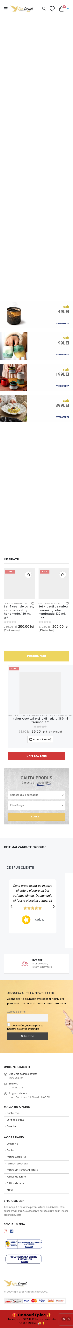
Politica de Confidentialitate (22, 1170)
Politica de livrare (16, 1176)
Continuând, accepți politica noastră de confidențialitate (25, 1027)
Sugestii (36, 816)
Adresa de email (16, 1011)
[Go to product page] (19, 583)
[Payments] (35, 1300)
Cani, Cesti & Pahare (13, 603)
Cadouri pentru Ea (58, 715)
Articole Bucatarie (17, 715)
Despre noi (12, 1143)
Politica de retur (15, 1183)
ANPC (10, 1190)
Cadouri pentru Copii (37, 715)
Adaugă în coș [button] (28, 574)
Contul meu (13, 1113)
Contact (11, 1150)
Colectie (11, 1126)
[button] (7, 8)
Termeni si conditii (17, 1163)
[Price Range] (36, 805)
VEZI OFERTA (62, 323)
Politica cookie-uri (16, 1157)
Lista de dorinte (15, 1119)
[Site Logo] (21, 8)
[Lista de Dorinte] (52, 9)
